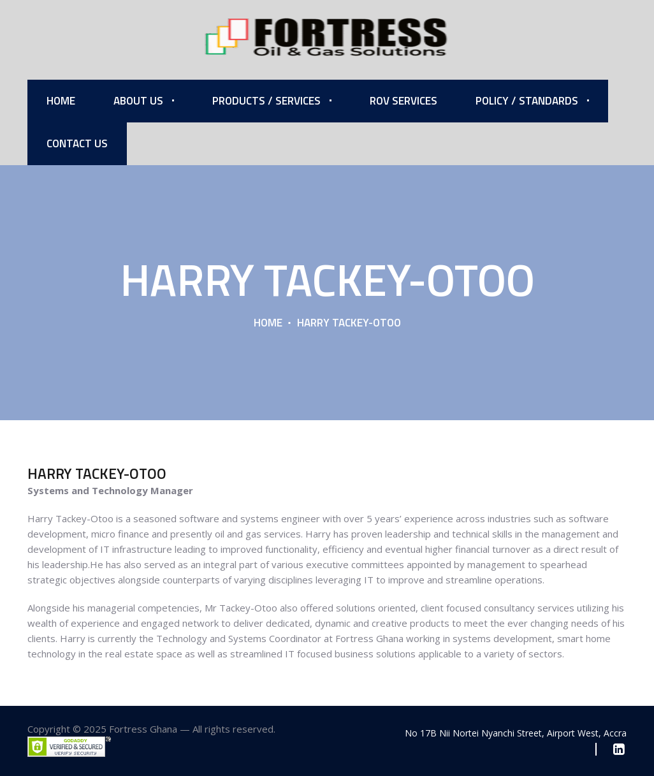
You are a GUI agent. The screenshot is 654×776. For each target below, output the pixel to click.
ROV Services (403, 100)
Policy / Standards (527, 100)
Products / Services (266, 100)
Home (61, 100)
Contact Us (77, 143)
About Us (138, 100)
